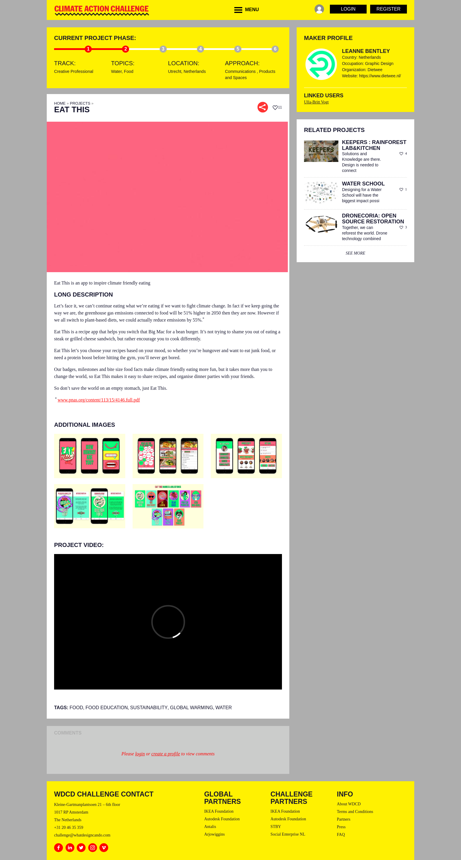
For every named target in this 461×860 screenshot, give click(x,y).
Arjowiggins (214, 834)
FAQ (341, 834)
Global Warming (191, 707)
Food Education (107, 707)
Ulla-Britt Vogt (316, 102)
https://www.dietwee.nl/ (380, 75)
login (140, 753)
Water (116, 71)
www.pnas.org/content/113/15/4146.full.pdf (99, 399)
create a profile (165, 753)
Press (341, 827)
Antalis (210, 826)
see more (355, 253)
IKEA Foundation (218, 811)
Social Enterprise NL (287, 834)
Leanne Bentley (366, 51)
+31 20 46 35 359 (68, 827)
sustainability (149, 707)
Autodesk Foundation (222, 819)
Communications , (242, 71)
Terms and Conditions (355, 811)
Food (128, 71)
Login (348, 8)
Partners (343, 819)
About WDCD (349, 804)
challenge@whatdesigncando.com (82, 835)
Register (389, 8)
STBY (275, 826)
